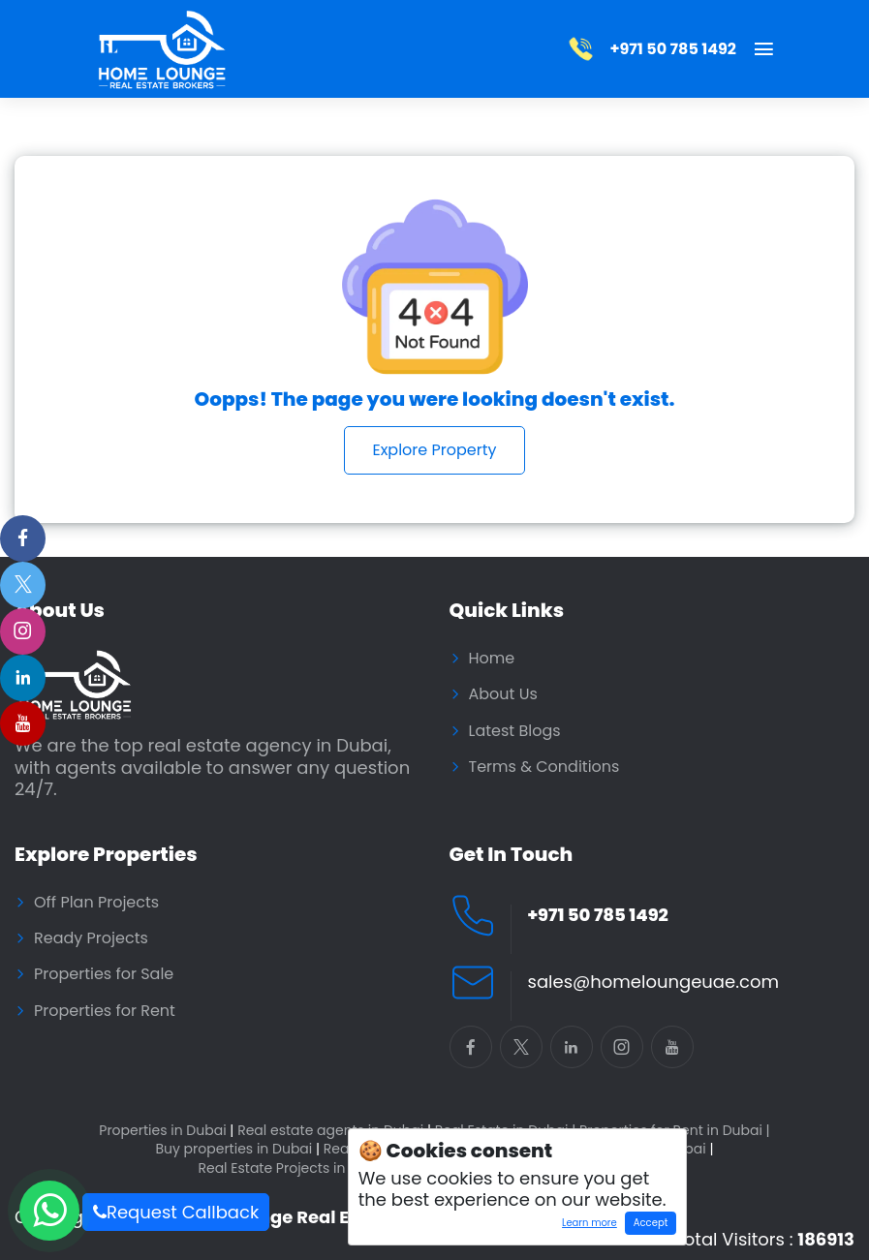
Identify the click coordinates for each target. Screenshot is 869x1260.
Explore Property (434, 450)
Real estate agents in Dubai (334, 1131)
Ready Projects (91, 938)
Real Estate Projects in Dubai (297, 1168)
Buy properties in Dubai (237, 1149)
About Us (503, 694)
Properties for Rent (104, 1011)
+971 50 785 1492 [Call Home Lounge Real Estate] (598, 916)
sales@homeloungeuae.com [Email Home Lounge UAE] (653, 982)
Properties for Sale (103, 974)
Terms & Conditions (544, 767)
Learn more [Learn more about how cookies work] (585, 1225)
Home (492, 658)
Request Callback (176, 1212)
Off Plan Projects (96, 902)
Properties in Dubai (166, 1131)
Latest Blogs (515, 731)
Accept (650, 1222)
